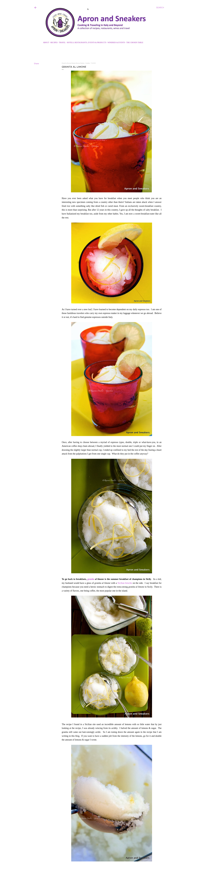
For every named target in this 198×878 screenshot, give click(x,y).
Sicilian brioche (125, 583)
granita (91, 579)
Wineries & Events (116, 42)
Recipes (54, 42)
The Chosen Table (134, 42)
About (46, 42)
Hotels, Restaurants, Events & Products (86, 42)
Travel (62, 42)
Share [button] (36, 63)
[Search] (160, 8)
